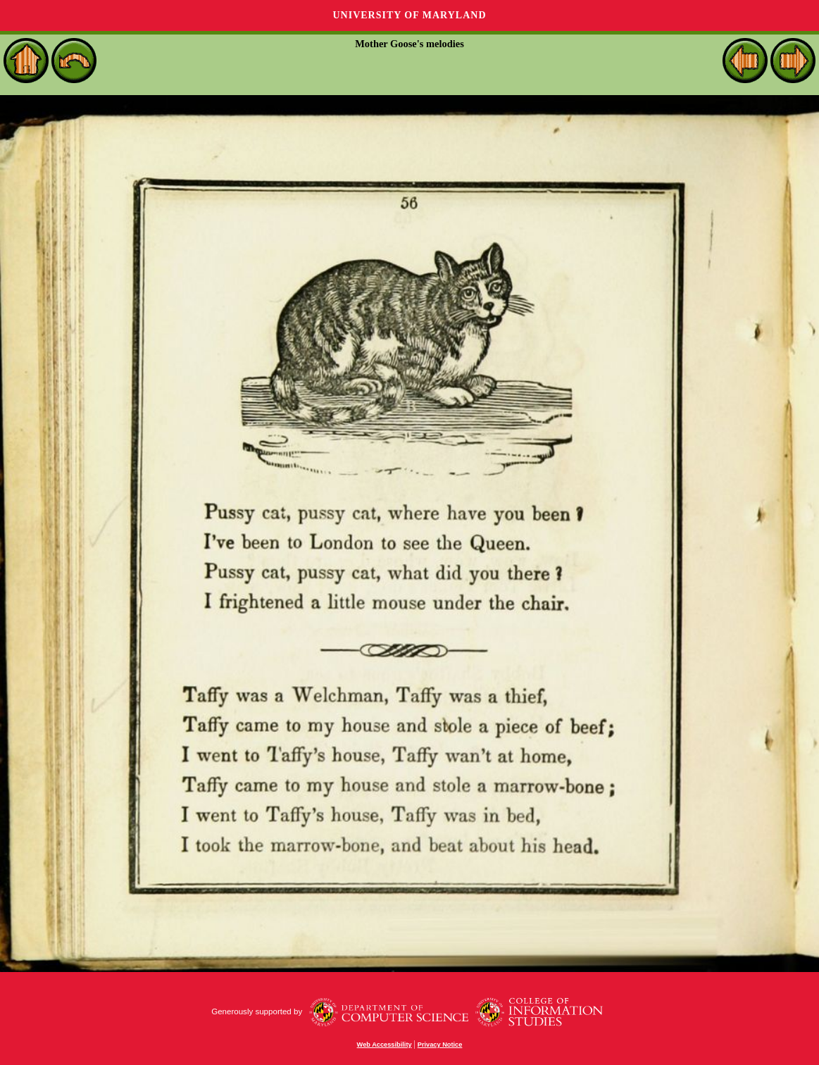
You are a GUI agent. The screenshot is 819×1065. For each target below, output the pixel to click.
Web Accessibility (384, 1044)
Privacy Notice (440, 1044)
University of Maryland (409, 15)
